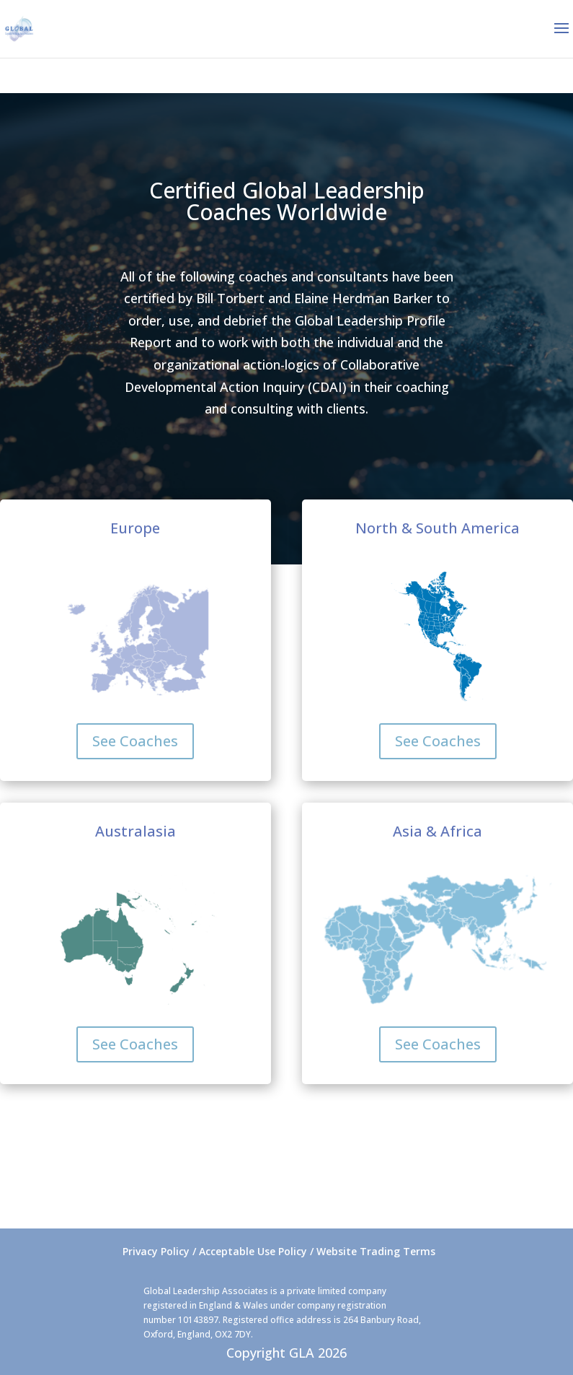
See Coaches (135, 741)
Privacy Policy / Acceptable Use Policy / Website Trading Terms (279, 1251)
